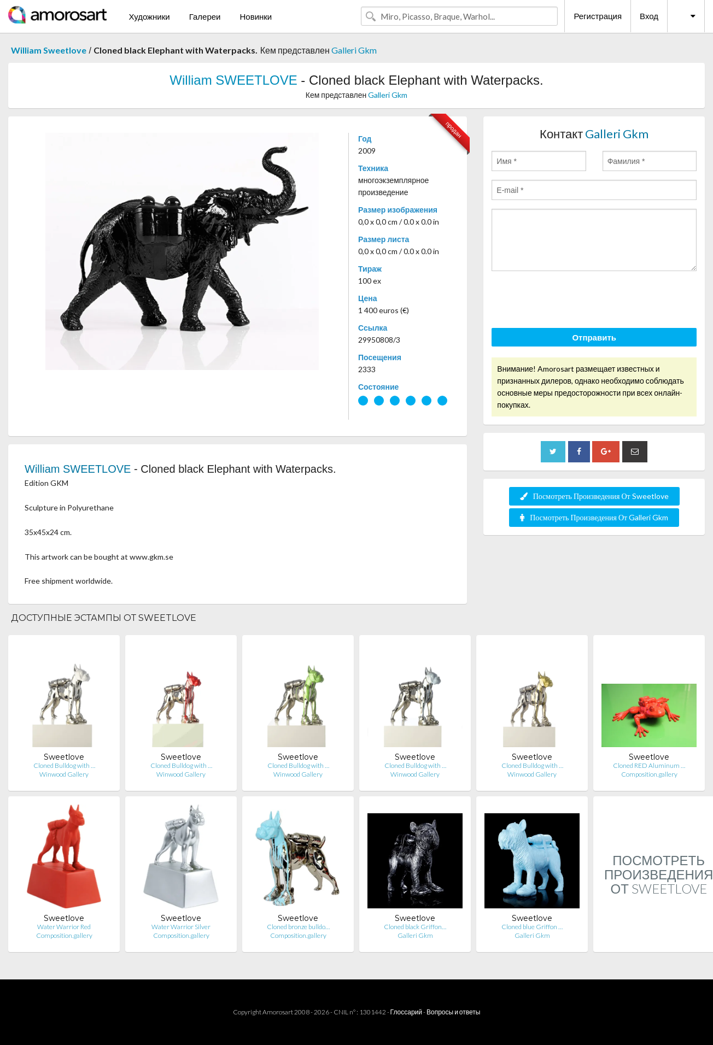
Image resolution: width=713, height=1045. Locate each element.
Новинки (255, 16)
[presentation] (575, 301)
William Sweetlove (48, 50)
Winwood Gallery (64, 774)
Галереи (205, 16)
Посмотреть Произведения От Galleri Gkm (594, 517)
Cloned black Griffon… (415, 927)
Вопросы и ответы (453, 1012)
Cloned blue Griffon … (532, 927)
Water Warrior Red (64, 927)
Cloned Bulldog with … (64, 765)
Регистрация (598, 16)
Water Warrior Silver (181, 927)
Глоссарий (406, 1012)
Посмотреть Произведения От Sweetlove (594, 496)
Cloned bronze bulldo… (298, 927)
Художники (149, 16)
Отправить (594, 337)
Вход (649, 16)
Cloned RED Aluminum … (649, 765)
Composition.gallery (649, 774)
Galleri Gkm (354, 50)
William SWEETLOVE (233, 80)
